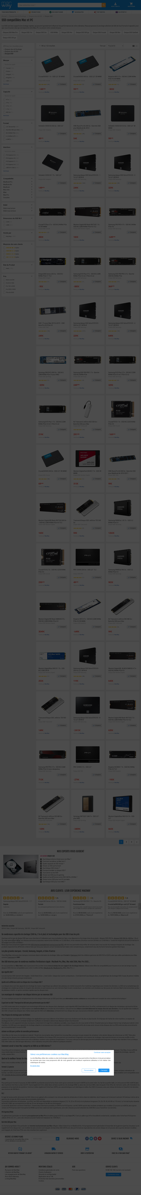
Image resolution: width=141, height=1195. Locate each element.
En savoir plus (35, 1066)
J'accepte (104, 1070)
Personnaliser (88, 1070)
